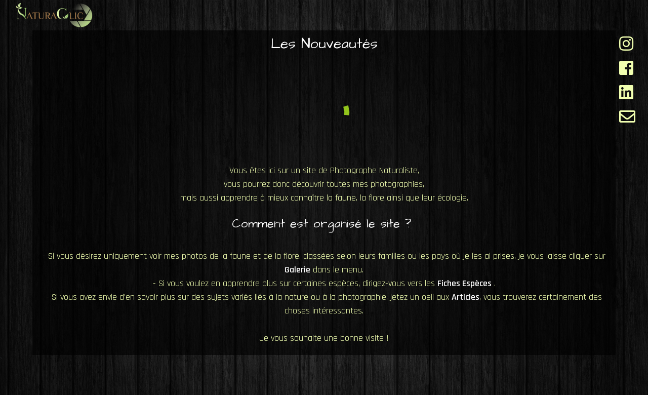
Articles (530, 14)
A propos (602, 14)
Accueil (299, 14)
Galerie (462, 14)
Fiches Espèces (380, 14)
